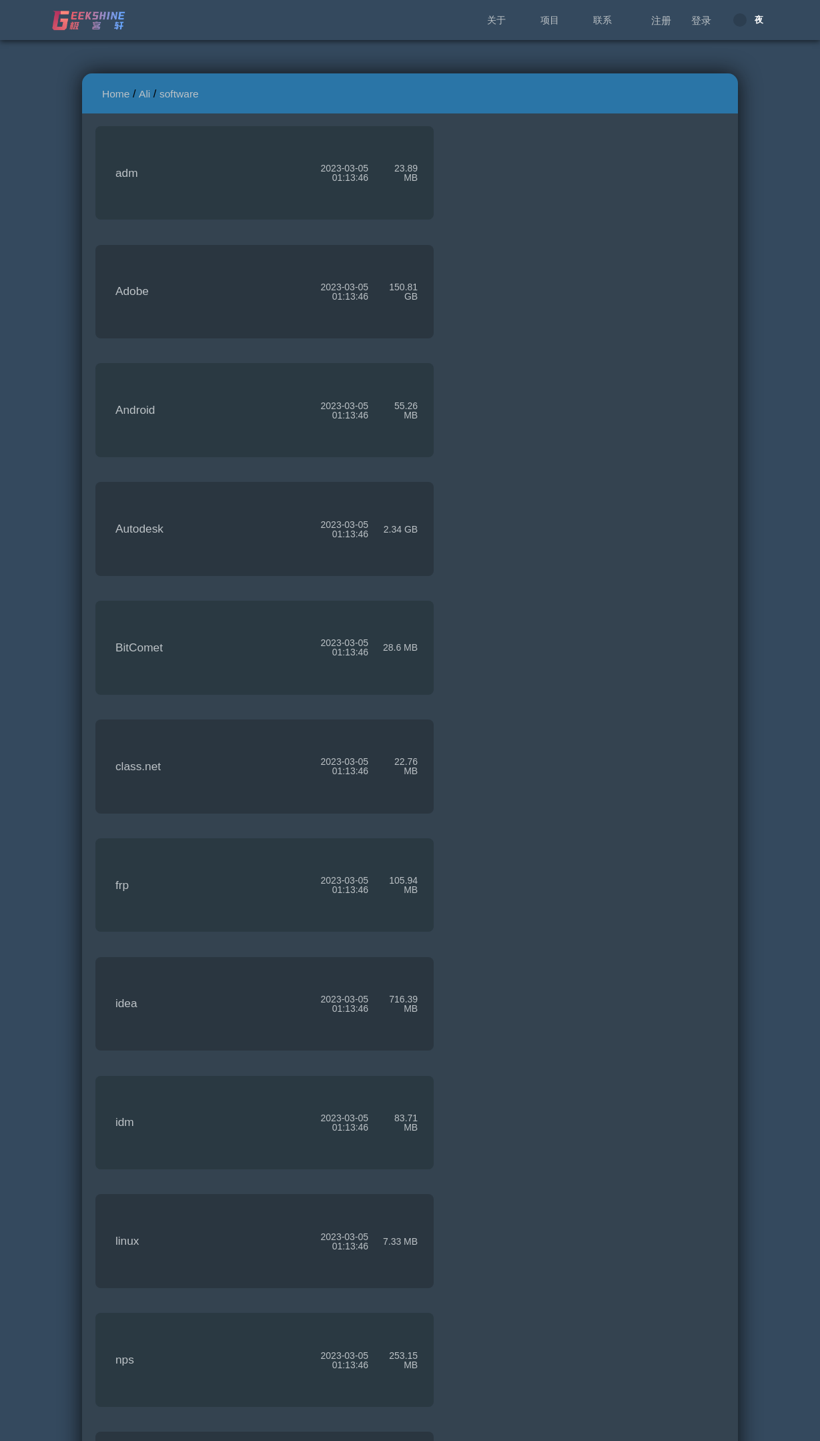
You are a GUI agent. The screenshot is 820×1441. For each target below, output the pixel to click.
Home (115, 93)
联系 (602, 20)
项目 (549, 20)
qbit (124, 1064)
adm (126, 177)
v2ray (129, 1191)
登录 (701, 20)
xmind (130, 1318)
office (456, 811)
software (179, 93)
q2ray (456, 937)
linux (454, 684)
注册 (661, 20)
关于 (496, 20)
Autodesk (466, 303)
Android (135, 303)
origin (129, 937)
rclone (458, 1064)
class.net (465, 430)
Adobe (459, 177)
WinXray (464, 1191)
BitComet (139, 430)
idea (453, 557)
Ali (144, 93)
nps (124, 811)
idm (124, 684)
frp (122, 557)
